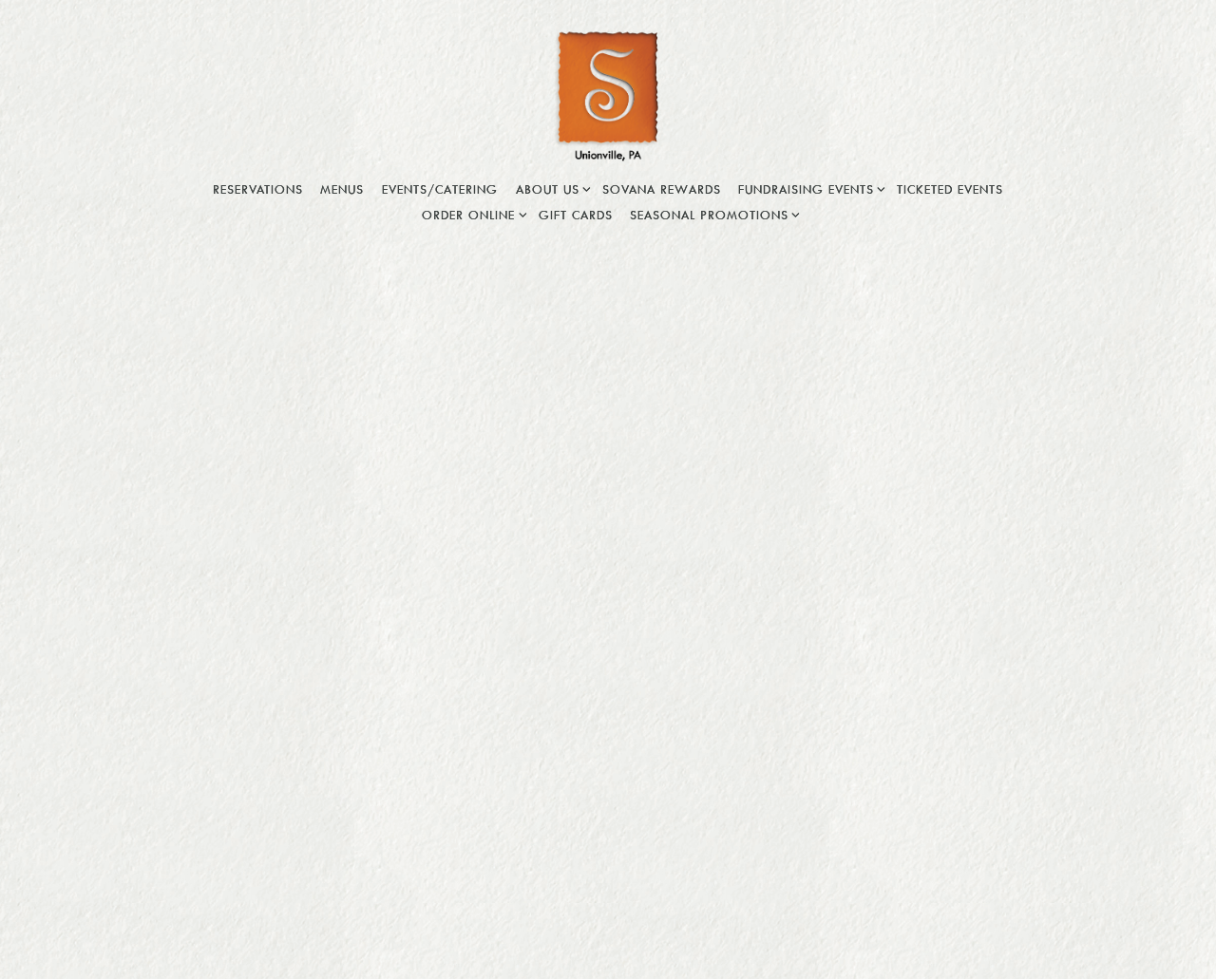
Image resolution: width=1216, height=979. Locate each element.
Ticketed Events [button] (950, 189)
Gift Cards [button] (576, 214)
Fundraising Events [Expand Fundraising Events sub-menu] (809, 188)
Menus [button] (342, 189)
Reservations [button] (258, 189)
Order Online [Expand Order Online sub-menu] (471, 213)
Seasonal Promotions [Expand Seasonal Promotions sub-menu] (712, 213)
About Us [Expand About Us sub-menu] (550, 188)
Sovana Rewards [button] (661, 189)
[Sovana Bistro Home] (608, 94)
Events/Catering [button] (440, 189)
